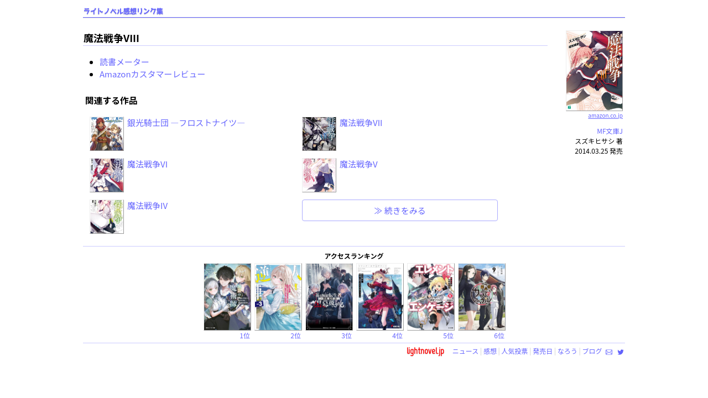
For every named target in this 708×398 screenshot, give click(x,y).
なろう (567, 350)
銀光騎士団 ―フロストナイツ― (186, 122)
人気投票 (515, 350)
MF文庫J (610, 130)
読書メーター (124, 61)
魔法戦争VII (361, 122)
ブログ (592, 350)
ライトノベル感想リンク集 (123, 11)
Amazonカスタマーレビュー (153, 74)
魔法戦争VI (147, 164)
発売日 (543, 350)
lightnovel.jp (425, 350)
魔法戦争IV (147, 205)
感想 (490, 350)
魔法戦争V (359, 164)
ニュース (465, 350)
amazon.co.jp (594, 111)
